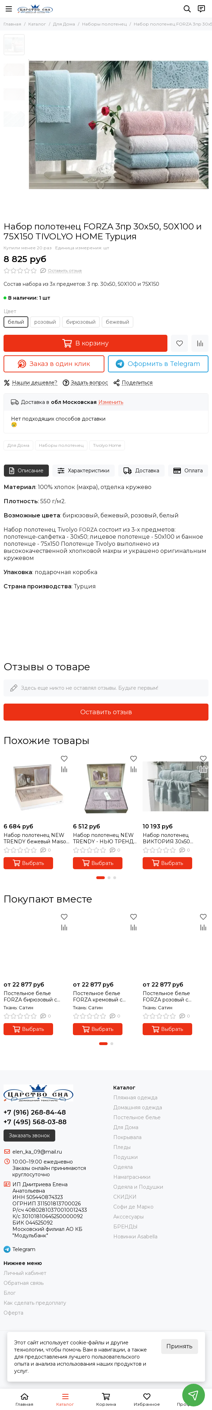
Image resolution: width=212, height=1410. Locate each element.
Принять (179, 1346)
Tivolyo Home (107, 445)
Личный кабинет (25, 1273)
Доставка (141, 470)
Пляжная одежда (135, 1097)
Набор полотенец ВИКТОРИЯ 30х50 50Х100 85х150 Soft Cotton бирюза (167, 838)
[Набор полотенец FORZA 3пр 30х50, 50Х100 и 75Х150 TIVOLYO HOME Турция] (118, 124)
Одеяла (123, 1167)
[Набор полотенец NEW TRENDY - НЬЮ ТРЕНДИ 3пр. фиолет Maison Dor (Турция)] (106, 786)
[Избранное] (179, 343)
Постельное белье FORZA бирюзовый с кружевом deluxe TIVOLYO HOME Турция (34, 996)
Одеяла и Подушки (138, 1187)
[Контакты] (201, 9)
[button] (100, 877)
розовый (45, 322)
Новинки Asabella (135, 1236)
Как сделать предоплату (35, 1303)
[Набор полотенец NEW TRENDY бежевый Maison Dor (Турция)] (36, 786)
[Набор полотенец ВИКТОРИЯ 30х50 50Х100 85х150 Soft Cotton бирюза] (175, 786)
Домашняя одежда (137, 1107)
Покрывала (127, 1137)
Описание (26, 470)
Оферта (13, 1313)
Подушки (125, 1157)
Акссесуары (128, 1217)
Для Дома (64, 24)
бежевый (117, 322)
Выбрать (28, 863)
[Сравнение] (199, 343)
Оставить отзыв (106, 712)
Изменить (110, 402)
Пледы (122, 1147)
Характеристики (83, 470)
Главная (12, 24)
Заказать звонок (29, 1135)
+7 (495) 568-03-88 (35, 1122)
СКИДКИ (125, 1197)
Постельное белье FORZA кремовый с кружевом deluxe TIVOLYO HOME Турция (103, 996)
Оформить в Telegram (158, 364)
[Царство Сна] (35, 9)
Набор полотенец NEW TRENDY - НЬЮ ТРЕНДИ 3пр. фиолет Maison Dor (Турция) (105, 838)
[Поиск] (187, 9)
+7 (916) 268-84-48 (35, 1112)
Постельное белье (137, 1117)
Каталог (37, 24)
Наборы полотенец (104, 24)
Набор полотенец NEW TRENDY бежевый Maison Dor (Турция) (36, 838)
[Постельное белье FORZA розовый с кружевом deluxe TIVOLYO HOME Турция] (175, 945)
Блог (10, 1293)
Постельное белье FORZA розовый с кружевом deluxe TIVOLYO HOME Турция (173, 996)
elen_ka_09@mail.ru (37, 1152)
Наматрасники (131, 1177)
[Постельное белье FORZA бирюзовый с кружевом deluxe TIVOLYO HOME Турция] (36, 945)
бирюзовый (81, 322)
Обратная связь (24, 1283)
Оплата (188, 470)
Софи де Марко (133, 1207)
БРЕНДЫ (125, 1226)
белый (16, 322)
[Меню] (9, 9)
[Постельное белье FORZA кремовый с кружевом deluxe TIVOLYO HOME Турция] (106, 945)
